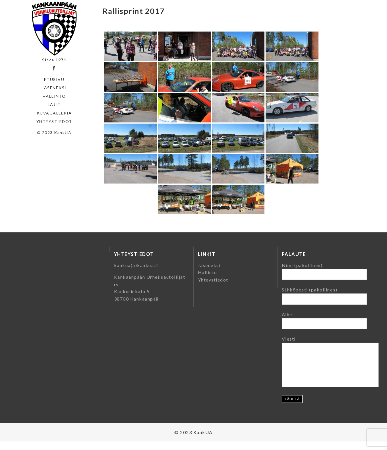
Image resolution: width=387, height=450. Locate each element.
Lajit (54, 104)
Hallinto (54, 96)
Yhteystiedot (54, 121)
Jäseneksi (54, 87)
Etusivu (54, 79)
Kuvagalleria (54, 113)
